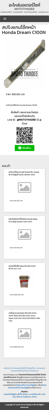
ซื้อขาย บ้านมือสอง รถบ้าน (27, 397)
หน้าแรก (7, 368)
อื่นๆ (26, 370)
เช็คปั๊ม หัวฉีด (22, 394)
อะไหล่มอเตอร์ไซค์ (18, 368)
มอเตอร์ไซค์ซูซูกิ (10, 394)
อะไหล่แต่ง (33, 370)
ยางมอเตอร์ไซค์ (17, 370)
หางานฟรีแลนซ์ (34, 394)
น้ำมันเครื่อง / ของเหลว (35, 368)
